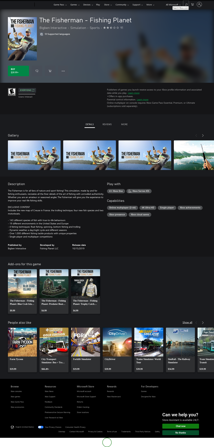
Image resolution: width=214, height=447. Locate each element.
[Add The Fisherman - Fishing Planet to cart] (50, 71)
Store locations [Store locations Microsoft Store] (83, 412)
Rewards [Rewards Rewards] (110, 391)
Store (106, 4)
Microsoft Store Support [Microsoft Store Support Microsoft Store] (86, 396)
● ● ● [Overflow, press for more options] (63, 71)
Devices (87, 4)
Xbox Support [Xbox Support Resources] (50, 396)
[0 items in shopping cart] (192, 4)
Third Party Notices (142, 431)
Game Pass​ (59, 4)
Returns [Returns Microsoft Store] (80, 402)
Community (121, 4)
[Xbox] (43, 4)
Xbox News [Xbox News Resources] (49, 391)
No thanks (180, 432)
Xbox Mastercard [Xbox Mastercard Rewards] (113, 396)
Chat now (181, 426)
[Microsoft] (22, 4)
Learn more (133, 92)
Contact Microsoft (76, 431)
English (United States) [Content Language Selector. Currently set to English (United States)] (25, 427)
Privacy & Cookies (95, 431)
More (149, 4)
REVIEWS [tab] (107, 124)
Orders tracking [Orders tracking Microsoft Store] (83, 407)
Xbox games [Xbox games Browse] (15, 396)
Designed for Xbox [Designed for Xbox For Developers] (148, 396)
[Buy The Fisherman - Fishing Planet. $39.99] (18, 71)
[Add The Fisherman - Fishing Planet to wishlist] (37, 71)
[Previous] (196, 135)
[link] (22, 291)
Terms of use (112, 431)
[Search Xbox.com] (186, 4)
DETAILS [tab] (90, 124)
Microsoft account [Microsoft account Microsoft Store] (84, 391)
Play (98, 4)
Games (73, 4)
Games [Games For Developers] (144, 391)
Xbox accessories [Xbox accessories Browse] (17, 407)
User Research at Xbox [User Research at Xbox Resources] (54, 417)
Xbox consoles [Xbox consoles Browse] (16, 391)
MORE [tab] (124, 124)
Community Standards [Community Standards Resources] (53, 407)
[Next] (203, 135)
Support (136, 4)
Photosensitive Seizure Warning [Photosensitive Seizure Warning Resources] (57, 412)
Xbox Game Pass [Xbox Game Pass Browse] (17, 402)
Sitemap (61, 431)
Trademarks (126, 431)
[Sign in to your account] (199, 4)
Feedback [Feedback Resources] (48, 402)
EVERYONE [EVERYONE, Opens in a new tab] (27, 90)
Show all (187, 322)
